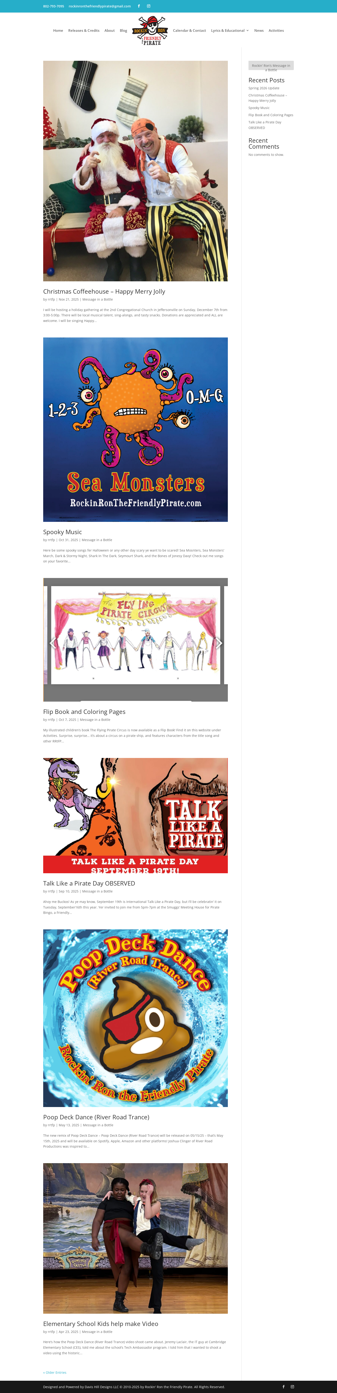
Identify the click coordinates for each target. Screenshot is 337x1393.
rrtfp (51, 299)
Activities (276, 30)
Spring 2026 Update (264, 88)
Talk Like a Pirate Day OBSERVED (89, 883)
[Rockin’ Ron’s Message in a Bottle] (271, 65)
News (259, 30)
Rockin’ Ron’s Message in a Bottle (271, 67)
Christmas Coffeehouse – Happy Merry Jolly (104, 291)
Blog (123, 30)
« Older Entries (54, 1372)
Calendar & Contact (189, 30)
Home (58, 30)
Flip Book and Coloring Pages (84, 711)
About (110, 30)
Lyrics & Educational (228, 30)
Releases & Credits (83, 30)
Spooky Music (62, 532)
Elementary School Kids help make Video (100, 1323)
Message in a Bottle (97, 299)
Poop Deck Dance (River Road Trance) (96, 1117)
